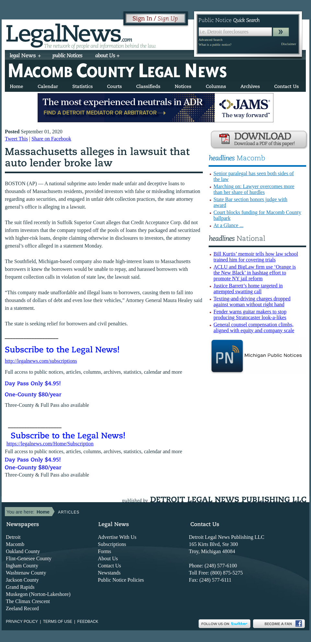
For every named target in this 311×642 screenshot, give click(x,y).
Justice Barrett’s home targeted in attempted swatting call (248, 288)
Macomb (15, 544)
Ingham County (22, 565)
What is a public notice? (215, 44)
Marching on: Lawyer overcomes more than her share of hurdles (253, 189)
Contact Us (109, 565)
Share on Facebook (51, 138)
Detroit (13, 537)
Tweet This (16, 138)
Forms (104, 551)
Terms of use (57, 621)
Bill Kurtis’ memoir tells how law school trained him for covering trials (255, 256)
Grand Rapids (20, 587)
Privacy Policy (22, 621)
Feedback (87, 621)
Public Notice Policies (121, 580)
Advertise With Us (117, 537)
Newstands (109, 572)
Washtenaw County (26, 572)
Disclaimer (288, 44)
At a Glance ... (228, 225)
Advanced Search (211, 40)
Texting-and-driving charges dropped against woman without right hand (252, 301)
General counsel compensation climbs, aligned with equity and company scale (253, 327)
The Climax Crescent (28, 601)
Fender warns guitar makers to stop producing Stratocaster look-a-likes (249, 314)
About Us (108, 558)
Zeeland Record (22, 608)
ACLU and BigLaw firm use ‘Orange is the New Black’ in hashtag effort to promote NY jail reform (254, 272)
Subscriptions (112, 544)
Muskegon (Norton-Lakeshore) (38, 594)
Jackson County (22, 580)
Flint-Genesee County (29, 558)
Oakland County (23, 551)
